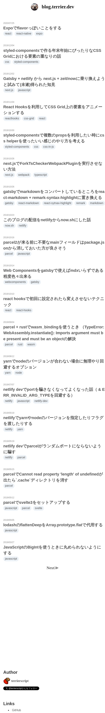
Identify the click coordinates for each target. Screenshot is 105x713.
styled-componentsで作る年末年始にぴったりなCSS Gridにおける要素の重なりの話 (52, 53)
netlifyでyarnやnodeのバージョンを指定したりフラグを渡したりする (53, 420)
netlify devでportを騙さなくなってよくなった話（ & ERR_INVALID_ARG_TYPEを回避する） (54, 392)
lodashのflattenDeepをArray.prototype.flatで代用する (53, 525)
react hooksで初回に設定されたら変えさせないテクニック (53, 301)
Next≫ (52, 568)
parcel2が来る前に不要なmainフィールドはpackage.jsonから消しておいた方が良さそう (53, 245)
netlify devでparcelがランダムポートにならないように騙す (52, 449)
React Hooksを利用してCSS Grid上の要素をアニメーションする (52, 110)
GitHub (16, 710)
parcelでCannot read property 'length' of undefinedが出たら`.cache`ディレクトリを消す (53, 477)
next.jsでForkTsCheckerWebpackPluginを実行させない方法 (52, 166)
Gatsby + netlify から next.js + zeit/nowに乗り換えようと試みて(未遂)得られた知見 (54, 81)
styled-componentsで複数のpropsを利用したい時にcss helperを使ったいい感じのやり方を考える (53, 138)
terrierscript (20, 681)
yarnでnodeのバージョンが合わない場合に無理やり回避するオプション (53, 364)
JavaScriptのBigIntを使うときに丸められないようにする (52, 550)
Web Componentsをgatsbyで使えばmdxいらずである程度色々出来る (53, 273)
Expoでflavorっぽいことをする (32, 28)
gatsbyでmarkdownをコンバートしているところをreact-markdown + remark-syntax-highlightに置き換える (53, 194)
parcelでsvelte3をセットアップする (36, 502)
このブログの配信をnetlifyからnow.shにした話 (47, 220)
